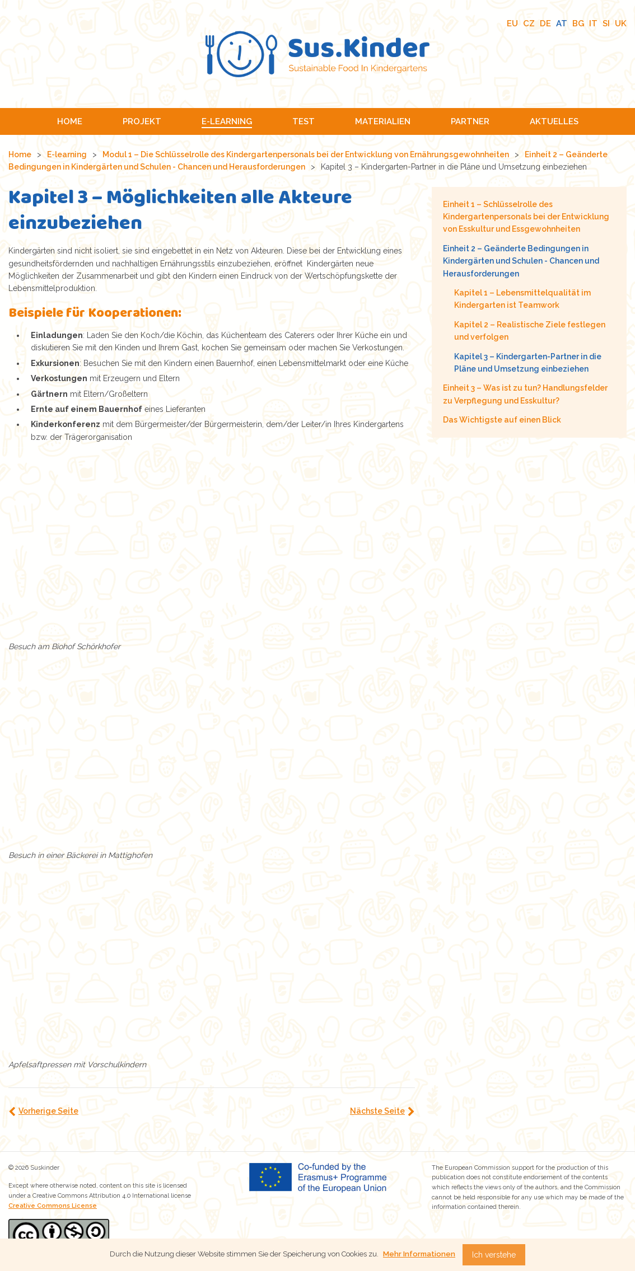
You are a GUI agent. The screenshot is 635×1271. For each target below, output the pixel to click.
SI (606, 23)
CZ (529, 23)
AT (561, 23)
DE (545, 23)
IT (593, 23)
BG (578, 23)
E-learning (67, 154)
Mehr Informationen (419, 1254)
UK (621, 23)
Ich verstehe (494, 1254)
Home (19, 154)
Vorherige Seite (48, 1110)
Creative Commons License (52, 1205)
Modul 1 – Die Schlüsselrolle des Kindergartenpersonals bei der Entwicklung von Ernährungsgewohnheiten (305, 154)
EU (512, 23)
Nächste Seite (377, 1110)
